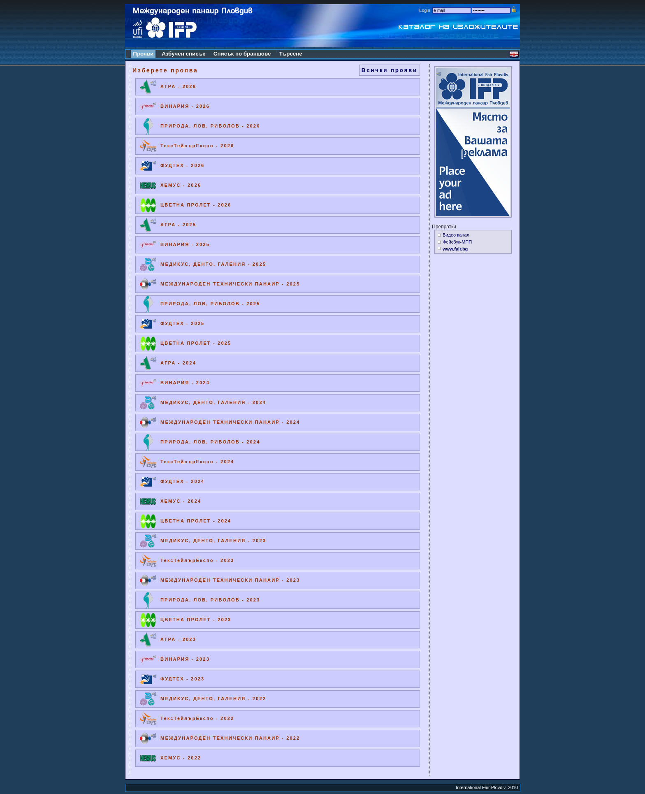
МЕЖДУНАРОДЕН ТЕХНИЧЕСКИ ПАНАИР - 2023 (230, 580)
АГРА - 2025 (178, 224)
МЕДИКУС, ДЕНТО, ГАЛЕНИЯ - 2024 (213, 402)
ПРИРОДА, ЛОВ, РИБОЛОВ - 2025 (210, 303)
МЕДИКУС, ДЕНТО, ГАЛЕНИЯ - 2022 (213, 698)
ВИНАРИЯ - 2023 (185, 659)
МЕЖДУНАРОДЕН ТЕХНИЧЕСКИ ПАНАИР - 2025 (230, 283)
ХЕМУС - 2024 (180, 501)
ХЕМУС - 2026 (180, 185)
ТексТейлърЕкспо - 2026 (197, 145)
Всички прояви (390, 70)
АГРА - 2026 (178, 86)
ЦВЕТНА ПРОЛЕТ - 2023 (195, 619)
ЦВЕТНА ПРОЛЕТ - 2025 (195, 343)
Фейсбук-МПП (457, 241)
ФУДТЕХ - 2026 (182, 165)
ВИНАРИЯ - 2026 (185, 106)
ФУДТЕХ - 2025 (182, 323)
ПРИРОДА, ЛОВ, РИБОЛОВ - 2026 (210, 125)
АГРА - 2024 (178, 362)
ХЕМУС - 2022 (180, 757)
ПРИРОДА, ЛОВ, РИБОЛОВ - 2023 (210, 599)
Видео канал (456, 234)
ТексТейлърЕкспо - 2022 (197, 718)
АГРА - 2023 (178, 639)
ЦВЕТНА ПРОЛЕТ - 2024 (195, 520)
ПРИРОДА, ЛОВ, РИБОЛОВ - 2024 (210, 441)
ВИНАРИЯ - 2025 (185, 244)
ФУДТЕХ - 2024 (182, 481)
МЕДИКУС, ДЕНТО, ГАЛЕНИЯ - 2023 (213, 540)
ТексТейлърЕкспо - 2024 (197, 461)
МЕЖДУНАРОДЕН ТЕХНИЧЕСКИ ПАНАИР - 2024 (230, 422)
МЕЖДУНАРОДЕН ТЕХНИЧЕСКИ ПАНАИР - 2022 (230, 738)
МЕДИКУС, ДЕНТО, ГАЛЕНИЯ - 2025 (213, 264)
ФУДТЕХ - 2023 (182, 678)
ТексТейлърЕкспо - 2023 (197, 560)
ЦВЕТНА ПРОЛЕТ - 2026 (195, 204)
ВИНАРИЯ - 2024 (185, 382)
